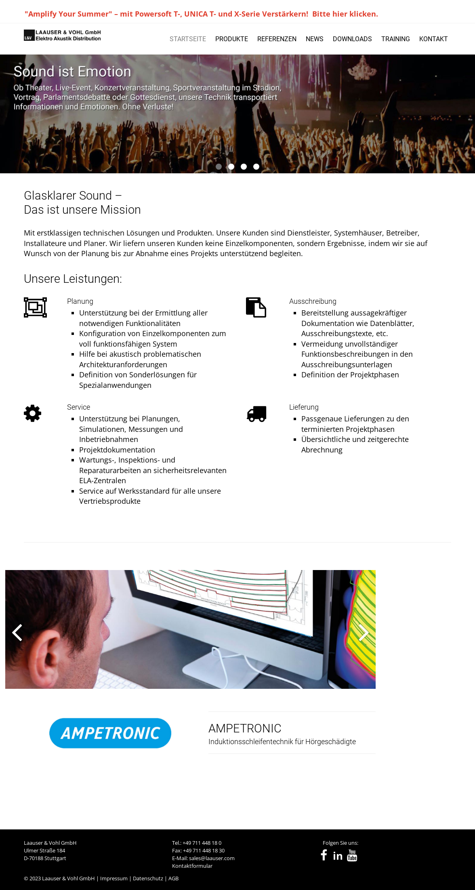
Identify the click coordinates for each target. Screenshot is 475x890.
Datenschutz (148, 878)
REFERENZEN (276, 39)
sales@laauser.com (212, 858)
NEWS (315, 39)
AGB (173, 878)
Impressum (114, 878)
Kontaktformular (192, 865)
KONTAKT (433, 39)
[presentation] (11, 683)
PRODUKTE (231, 39)
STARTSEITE (188, 39)
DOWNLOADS (352, 39)
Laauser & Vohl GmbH (68, 878)
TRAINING (395, 39)
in (338, 856)
